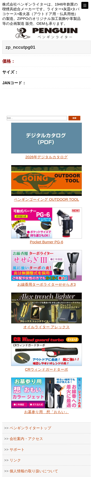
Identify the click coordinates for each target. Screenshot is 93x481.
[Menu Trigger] (84, 5)
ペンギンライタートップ (30, 428)
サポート (17, 449)
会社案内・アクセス (26, 439)
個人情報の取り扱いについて (34, 471)
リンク (15, 460)
